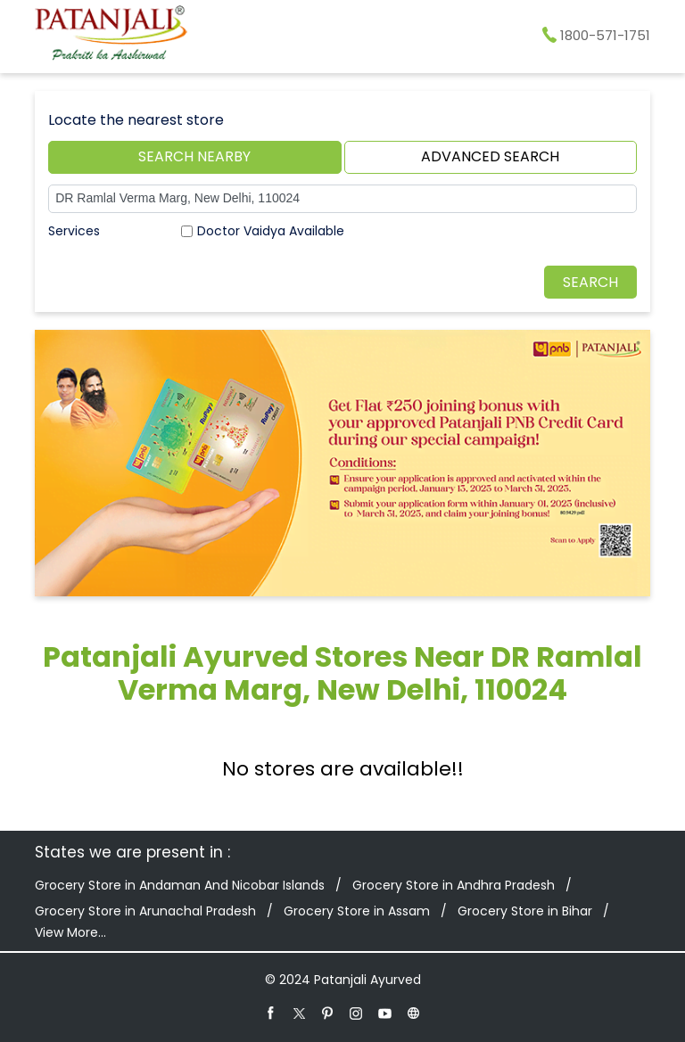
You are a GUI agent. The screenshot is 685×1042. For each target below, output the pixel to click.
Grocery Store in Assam (357, 911)
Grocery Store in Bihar (525, 911)
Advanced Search (490, 156)
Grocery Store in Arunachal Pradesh (145, 911)
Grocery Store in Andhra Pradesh (453, 885)
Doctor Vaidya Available (270, 231)
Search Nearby (194, 156)
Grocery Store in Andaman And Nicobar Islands (180, 885)
